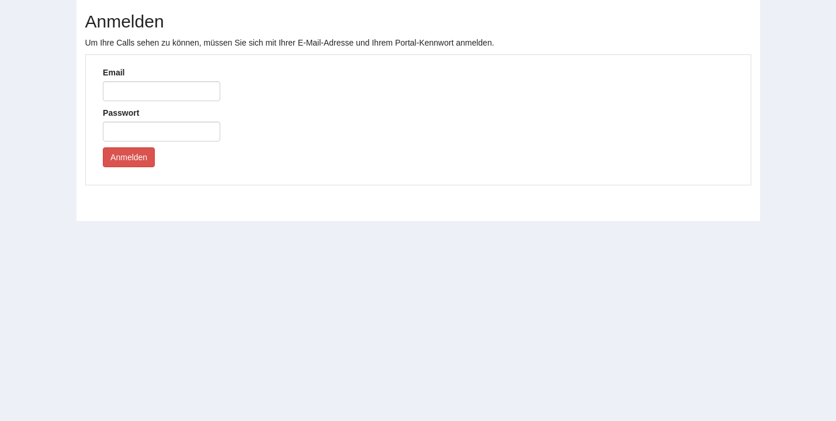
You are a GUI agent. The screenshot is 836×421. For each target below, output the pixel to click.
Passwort (121, 113)
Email (113, 72)
